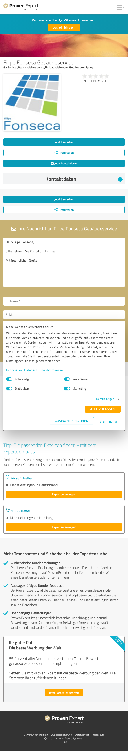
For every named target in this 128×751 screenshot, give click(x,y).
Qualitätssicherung (61, 734)
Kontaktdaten (84, 179)
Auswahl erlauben (71, 420)
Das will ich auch (64, 27)
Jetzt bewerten (64, 142)
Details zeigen (105, 399)
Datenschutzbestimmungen (43, 370)
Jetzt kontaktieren (64, 163)
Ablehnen (108, 421)
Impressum (14, 370)
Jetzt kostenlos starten (64, 693)
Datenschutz (82, 734)
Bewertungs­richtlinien (36, 734)
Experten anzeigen (64, 494)
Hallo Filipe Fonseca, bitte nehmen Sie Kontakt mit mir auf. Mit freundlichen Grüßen (64, 262)
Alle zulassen (102, 408)
